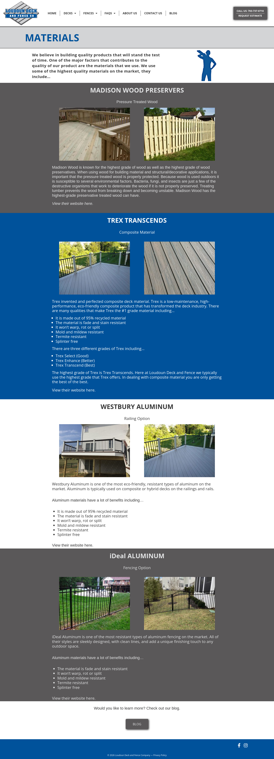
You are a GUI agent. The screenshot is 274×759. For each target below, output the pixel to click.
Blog (173, 13)
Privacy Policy (160, 755)
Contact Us (153, 13)
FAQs (110, 13)
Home (52, 13)
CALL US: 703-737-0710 (250, 11)
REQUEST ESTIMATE (250, 15)
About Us (130, 13)
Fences (90, 13)
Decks (70, 13)
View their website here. (72, 203)
